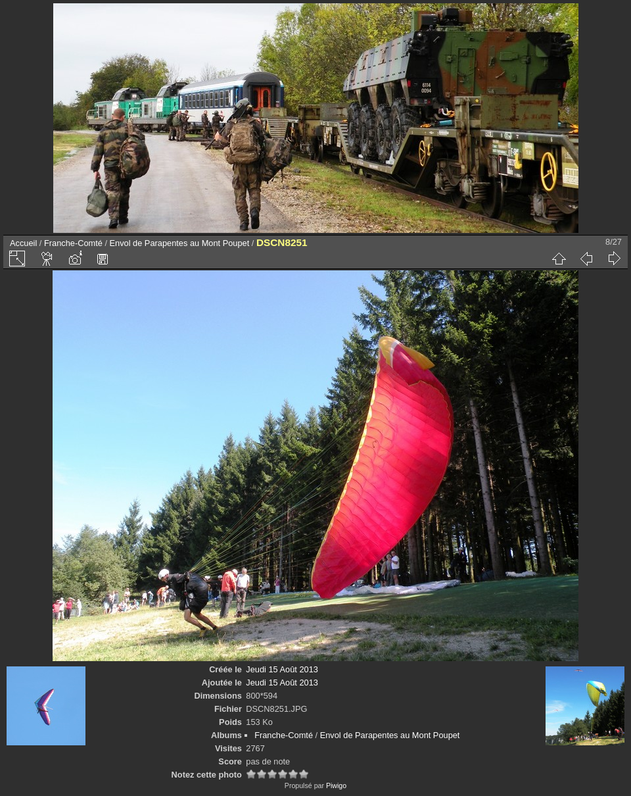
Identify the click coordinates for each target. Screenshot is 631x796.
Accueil (23, 243)
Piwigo (336, 785)
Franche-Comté (73, 243)
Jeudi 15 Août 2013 (282, 669)
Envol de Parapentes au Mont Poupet (180, 243)
